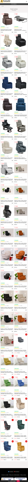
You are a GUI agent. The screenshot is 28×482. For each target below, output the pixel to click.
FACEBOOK (10, 471)
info (12, 32)
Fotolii (3, 6)
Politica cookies (23, 474)
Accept (18, 481)
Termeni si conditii (4, 474)
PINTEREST (16, 471)
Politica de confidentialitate (14, 474)
